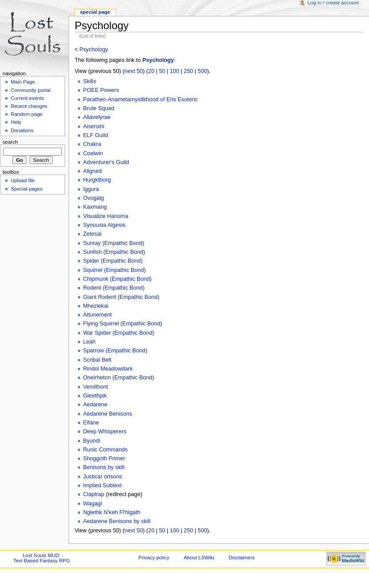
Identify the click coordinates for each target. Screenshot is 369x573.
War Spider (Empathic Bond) (118, 333)
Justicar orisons (102, 477)
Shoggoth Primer (104, 458)
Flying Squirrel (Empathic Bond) (122, 324)
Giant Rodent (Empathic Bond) (121, 297)
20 (151, 71)
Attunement (97, 315)
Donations (22, 130)
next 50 (133, 71)
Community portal (30, 90)
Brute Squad (99, 108)
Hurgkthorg (97, 180)
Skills (89, 81)
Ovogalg (93, 198)
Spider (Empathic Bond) (113, 261)
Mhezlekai (95, 306)
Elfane (91, 423)
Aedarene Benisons (107, 414)
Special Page (95, 12)
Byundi (91, 441)
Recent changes (29, 106)
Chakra (92, 144)
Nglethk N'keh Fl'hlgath (112, 512)
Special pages (26, 188)
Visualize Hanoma (105, 216)
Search (10, 142)
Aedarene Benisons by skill (116, 521)
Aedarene (95, 404)
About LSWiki (199, 557)
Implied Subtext (102, 485)
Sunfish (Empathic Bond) (114, 252)
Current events (27, 98)
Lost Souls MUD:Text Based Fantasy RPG (41, 558)
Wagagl (92, 503)
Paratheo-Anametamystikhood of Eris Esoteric (140, 99)
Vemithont (95, 387)
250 (188, 71)
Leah (89, 342)
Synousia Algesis (104, 225)
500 (202, 71)
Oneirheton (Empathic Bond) (118, 377)
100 (174, 71)
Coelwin (93, 153)
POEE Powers (101, 90)
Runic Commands (105, 450)
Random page (26, 114)
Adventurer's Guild (106, 162)
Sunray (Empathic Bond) (113, 243)
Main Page (23, 81)
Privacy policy (153, 557)
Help (16, 122)
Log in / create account (333, 2)
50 (162, 71)
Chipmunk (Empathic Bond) (117, 279)
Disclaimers (242, 557)
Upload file (23, 180)
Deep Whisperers (105, 431)
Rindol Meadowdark (108, 369)
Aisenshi (93, 126)
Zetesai (92, 234)
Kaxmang (95, 207)
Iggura (91, 189)
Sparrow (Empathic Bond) (115, 351)
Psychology (94, 49)
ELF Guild (95, 135)
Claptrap (93, 494)
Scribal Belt (97, 360)
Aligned (92, 171)
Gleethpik (95, 396)
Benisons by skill (104, 467)
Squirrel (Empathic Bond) (114, 270)
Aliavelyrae (97, 117)
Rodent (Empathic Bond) (114, 288)
